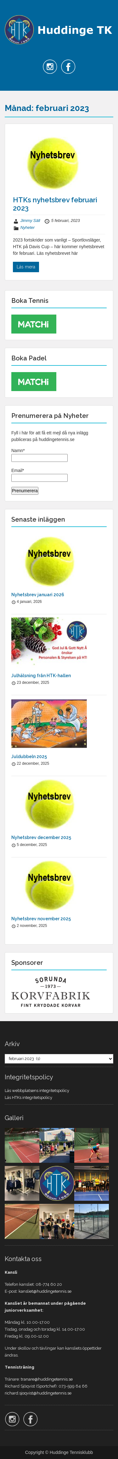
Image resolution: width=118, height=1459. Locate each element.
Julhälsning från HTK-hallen (41, 675)
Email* (39, 475)
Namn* (39, 455)
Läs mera (26, 266)
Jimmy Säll (30, 220)
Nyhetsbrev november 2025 (41, 918)
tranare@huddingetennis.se (47, 1379)
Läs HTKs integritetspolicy (28, 1097)
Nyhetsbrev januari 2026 (37, 594)
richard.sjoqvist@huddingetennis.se (38, 1393)
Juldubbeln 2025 (29, 756)
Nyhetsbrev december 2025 (41, 837)
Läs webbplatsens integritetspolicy (37, 1090)
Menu (11, 10)
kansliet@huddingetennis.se (45, 1291)
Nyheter (27, 227)
